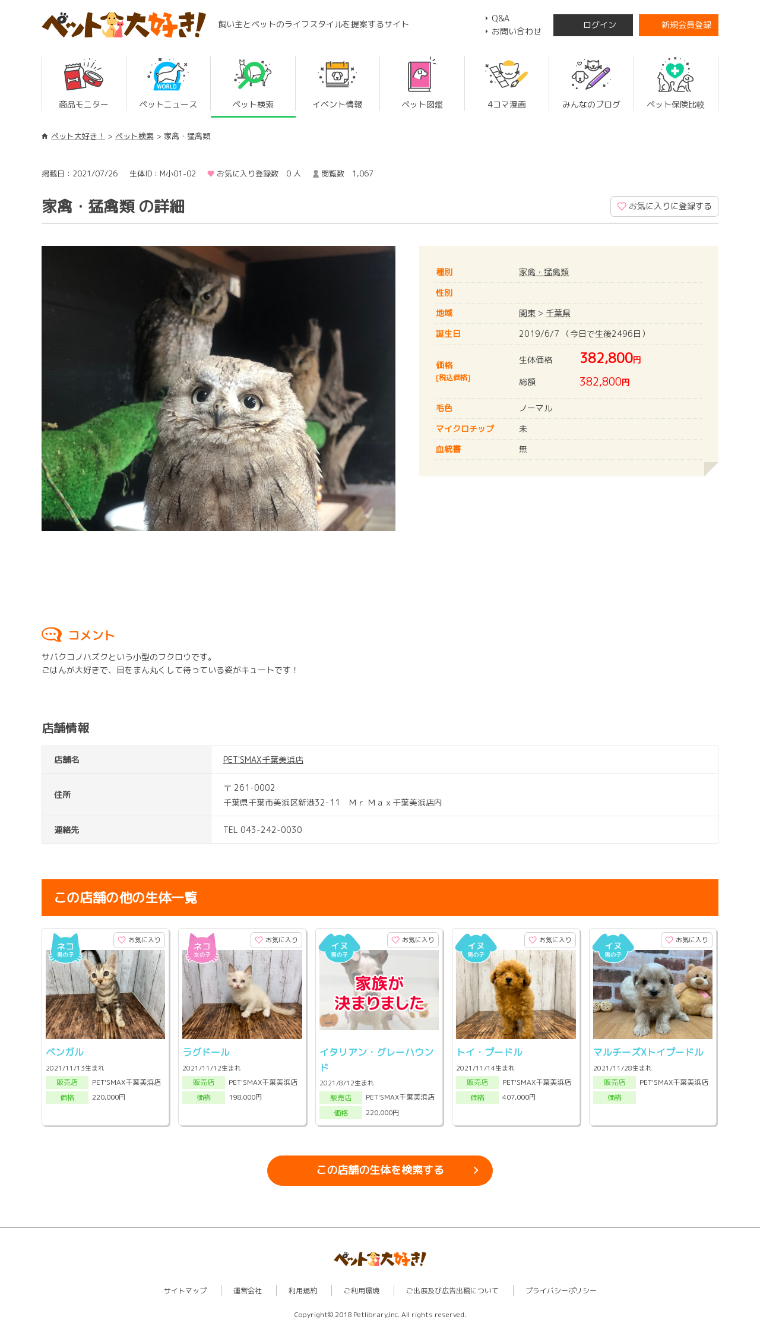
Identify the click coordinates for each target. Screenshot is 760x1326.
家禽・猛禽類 (544, 271)
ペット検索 (134, 136)
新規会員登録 (686, 24)
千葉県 (558, 312)
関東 (527, 312)
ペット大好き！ (78, 136)
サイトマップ (185, 1291)
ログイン (599, 24)
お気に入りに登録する (670, 205)
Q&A (500, 18)
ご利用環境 (361, 1291)
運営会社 (247, 1291)
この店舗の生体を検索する (380, 1170)
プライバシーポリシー (561, 1291)
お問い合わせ (517, 31)
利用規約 (303, 1291)
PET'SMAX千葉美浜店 (263, 759)
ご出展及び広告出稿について (452, 1291)
